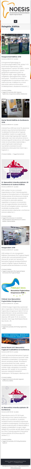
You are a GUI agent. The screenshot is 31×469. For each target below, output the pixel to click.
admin (16, 59)
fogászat (19, 92)
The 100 (14, 462)
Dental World (21, 154)
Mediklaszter (24, 94)
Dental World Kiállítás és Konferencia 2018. (15, 121)
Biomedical (23, 441)
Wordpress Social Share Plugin (11, 466)
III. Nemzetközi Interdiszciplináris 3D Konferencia (15, 408)
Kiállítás (9, 90)
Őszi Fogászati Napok (19, 271)
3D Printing (17, 326)
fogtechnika (5, 94)
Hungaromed (12, 94)
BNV (15, 92)
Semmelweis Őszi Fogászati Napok (11, 272)
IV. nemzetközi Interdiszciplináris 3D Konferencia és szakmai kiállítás (13, 219)
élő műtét (15, 379)
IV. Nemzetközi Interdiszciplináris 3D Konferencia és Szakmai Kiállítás (15, 183)
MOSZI (4, 328)
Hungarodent (9, 271)
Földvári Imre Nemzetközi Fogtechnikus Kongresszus (11, 300)
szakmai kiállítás (11, 221)
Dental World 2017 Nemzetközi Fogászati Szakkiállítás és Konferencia (15, 348)
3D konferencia (10, 218)
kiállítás (18, 94)
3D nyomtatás (10, 92)
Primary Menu (15, 22)
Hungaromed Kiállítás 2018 (11, 57)
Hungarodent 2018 (8, 247)
